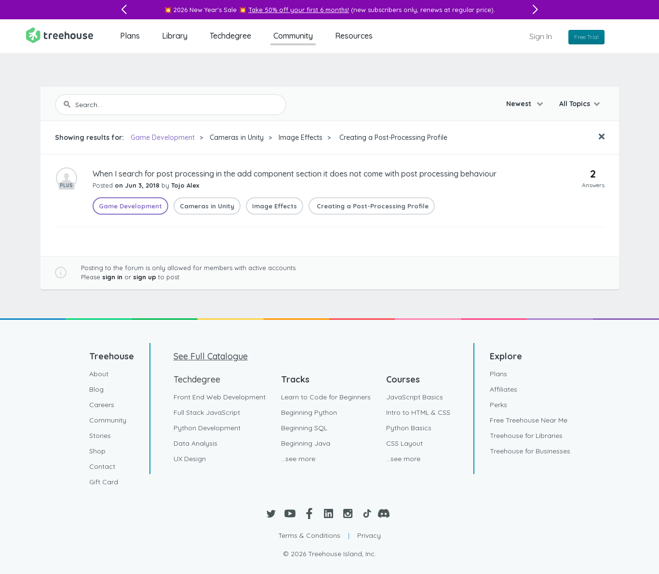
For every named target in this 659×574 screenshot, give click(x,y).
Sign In (540, 36)
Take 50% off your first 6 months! (298, 10)
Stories (100, 435)
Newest (519, 103)
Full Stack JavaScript (207, 412)
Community (293, 36)
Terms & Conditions (309, 535)
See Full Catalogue (211, 356)
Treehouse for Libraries (526, 435)
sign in (112, 277)
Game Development (163, 137)
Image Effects (301, 137)
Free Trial (586, 37)
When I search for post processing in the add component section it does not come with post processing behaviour (295, 173)
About (98, 373)
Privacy (369, 535)
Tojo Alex (185, 185)
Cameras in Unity (237, 137)
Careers (101, 404)
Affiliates (503, 389)
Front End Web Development (220, 397)
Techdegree (230, 36)
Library (175, 36)
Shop (97, 451)
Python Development (207, 428)
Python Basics (408, 428)
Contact (102, 466)
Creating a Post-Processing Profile (392, 137)
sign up (144, 277)
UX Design (190, 458)
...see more (298, 458)
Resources (354, 36)
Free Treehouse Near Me (528, 420)
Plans (130, 36)
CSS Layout (404, 443)
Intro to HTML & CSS (418, 412)
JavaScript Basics (414, 397)
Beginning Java (305, 443)
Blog (96, 389)
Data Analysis (195, 443)
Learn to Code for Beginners (326, 397)
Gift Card (103, 482)
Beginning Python (309, 412)
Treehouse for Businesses (530, 451)
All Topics (574, 103)
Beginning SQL (304, 428)
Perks (498, 404)
